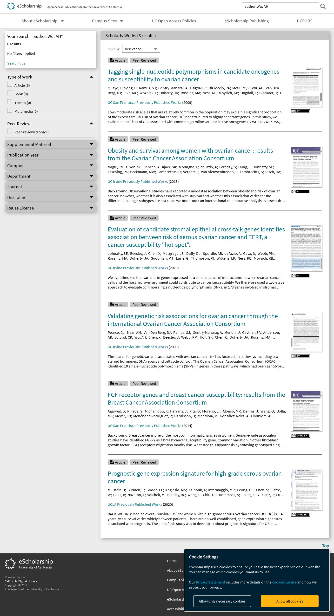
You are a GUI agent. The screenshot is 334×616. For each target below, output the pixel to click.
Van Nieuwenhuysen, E (219, 171)
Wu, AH (257, 87)
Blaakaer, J (268, 92)
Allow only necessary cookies (222, 601)
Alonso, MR (232, 411)
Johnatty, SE (263, 166)
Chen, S (262, 489)
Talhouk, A (197, 489)
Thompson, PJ (202, 258)
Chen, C (221, 337)
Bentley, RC (176, 494)
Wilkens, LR (226, 258)
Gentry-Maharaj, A (172, 87)
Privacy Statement (210, 582)
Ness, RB (209, 92)
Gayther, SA (251, 332)
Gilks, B (119, 494)
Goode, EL (155, 489)
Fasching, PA (118, 171)
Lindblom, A (260, 415)
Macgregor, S (173, 253)
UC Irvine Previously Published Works (138, 181)
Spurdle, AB (212, 253)
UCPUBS (305, 21)
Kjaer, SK (169, 166)
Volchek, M (156, 494)
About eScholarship (39, 21)
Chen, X (154, 253)
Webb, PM (266, 253)
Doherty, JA (169, 92)
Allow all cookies (289, 601)
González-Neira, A (234, 415)
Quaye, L (115, 87)
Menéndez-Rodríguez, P (152, 415)
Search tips (16, 63)
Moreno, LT (211, 411)
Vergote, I (190, 171)
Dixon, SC (133, 166)
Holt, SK (206, 337)
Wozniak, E (148, 92)
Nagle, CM (116, 166)
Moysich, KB (228, 92)
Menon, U (232, 332)
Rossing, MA (190, 92)
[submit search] (323, 6)
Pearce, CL (116, 332)
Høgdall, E (198, 87)
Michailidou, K (156, 411)
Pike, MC (130, 92)
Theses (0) (22, 102)
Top (325, 546)
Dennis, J (250, 411)
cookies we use (284, 582)
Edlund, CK (123, 337)
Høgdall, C (248, 92)
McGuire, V (240, 87)
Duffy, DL (193, 253)
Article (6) (22, 85)
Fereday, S (227, 166)
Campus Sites (104, 21)
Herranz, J (178, 411)
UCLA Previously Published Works (135, 504)
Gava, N (249, 253)
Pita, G (194, 411)
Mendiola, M (207, 415)
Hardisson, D (184, 415)
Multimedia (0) (26, 111)
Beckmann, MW (142, 171)
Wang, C (193, 494)
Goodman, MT (162, 258)
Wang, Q (267, 411)
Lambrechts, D (169, 171)
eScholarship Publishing (247, 21)
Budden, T (135, 489)
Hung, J (244, 166)
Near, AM (134, 332)
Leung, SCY (250, 494)
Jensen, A (152, 166)
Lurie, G (182, 258)
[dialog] (257, 580)
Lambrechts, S (251, 171)
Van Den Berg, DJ (157, 332)
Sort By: (114, 49)
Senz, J (268, 494)
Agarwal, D (116, 411)
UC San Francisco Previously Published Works (144, 102)
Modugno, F (188, 166)
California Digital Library (21, 581)
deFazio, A (208, 166)
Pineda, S (134, 411)
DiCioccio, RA (219, 87)
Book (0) (21, 94)
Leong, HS (245, 489)
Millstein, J (116, 489)
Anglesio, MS (175, 489)
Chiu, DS (210, 494)
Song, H (130, 87)
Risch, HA (272, 171)
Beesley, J (138, 253)
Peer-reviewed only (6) (32, 132)
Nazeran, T (136, 494)
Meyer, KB (123, 415)
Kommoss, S (229, 494)
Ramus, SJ (147, 87)
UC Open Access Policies (174, 21)
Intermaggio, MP (221, 489)
